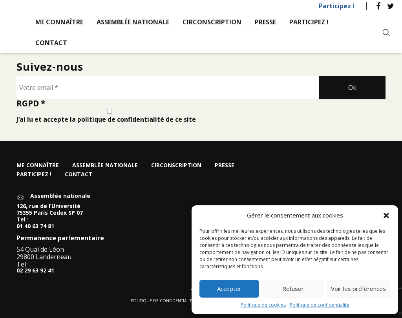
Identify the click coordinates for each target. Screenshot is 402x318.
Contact (51, 42)
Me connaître (59, 22)
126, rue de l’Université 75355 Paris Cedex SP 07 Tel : (49, 213)
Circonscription (212, 22)
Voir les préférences (358, 288)
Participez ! (336, 6)
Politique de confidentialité (319, 305)
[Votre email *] (167, 87)
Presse (265, 22)
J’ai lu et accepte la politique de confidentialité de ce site (109, 116)
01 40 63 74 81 (35, 226)
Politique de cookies (263, 305)
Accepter (229, 288)
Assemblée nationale (133, 22)
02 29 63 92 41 (35, 270)
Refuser (293, 288)
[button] (386, 215)
